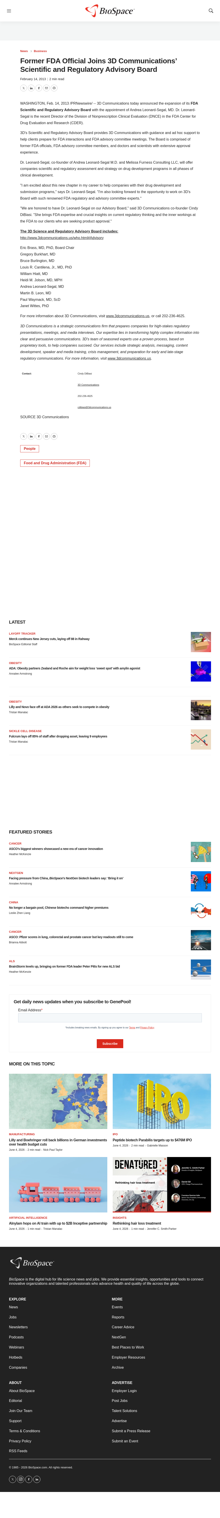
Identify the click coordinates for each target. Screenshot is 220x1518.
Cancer (15, 843)
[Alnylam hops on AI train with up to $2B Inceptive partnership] (58, 1184)
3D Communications (88, 384)
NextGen (16, 873)
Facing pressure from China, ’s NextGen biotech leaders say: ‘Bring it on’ (66, 878)
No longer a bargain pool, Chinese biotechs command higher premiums (58, 907)
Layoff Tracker (22, 633)
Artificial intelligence (28, 1217)
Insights (119, 1217)
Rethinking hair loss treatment (137, 1223)
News (24, 51)
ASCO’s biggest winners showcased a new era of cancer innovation (56, 849)
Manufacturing (22, 1134)
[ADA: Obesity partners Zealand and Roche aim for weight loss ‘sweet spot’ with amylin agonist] (201, 671)
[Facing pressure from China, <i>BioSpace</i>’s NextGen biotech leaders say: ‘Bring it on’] (201, 881)
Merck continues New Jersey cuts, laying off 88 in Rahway (49, 639)
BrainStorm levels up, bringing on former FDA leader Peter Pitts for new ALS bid (64, 966)
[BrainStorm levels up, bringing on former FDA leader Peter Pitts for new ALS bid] (201, 969)
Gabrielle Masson (157, 1145)
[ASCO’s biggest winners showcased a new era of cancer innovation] (201, 852)
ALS (12, 961)
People (29, 449)
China (13, 902)
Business (40, 51)
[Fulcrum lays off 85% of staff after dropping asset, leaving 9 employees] (201, 739)
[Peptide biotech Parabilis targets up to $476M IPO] (162, 1101)
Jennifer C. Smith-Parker (161, 1228)
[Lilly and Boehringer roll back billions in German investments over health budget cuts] (58, 1101)
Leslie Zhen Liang (19, 913)
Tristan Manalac (18, 712)
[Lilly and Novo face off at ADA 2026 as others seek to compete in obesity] (201, 710)
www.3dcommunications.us (127, 316)
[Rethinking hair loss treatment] (162, 1184)
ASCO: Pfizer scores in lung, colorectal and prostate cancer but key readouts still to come (71, 937)
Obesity (15, 663)
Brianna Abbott (18, 942)
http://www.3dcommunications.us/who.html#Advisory (62, 238)
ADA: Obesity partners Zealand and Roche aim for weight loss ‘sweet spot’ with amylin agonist (74, 668)
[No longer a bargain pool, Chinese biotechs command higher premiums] (201, 911)
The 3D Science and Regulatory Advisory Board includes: (69, 231)
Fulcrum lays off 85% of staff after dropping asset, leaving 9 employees (58, 736)
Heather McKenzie (20, 854)
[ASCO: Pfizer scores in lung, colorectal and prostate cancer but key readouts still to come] (201, 940)
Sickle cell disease (25, 731)
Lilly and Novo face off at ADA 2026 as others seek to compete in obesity (59, 707)
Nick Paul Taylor (53, 1149)
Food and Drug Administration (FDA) (55, 463)
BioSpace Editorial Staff (23, 644)
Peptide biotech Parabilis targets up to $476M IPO (152, 1140)
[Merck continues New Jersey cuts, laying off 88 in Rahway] (201, 642)
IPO (115, 1134)
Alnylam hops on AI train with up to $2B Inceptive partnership (58, 1223)
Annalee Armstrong (20, 673)
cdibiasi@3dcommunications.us (94, 407)
